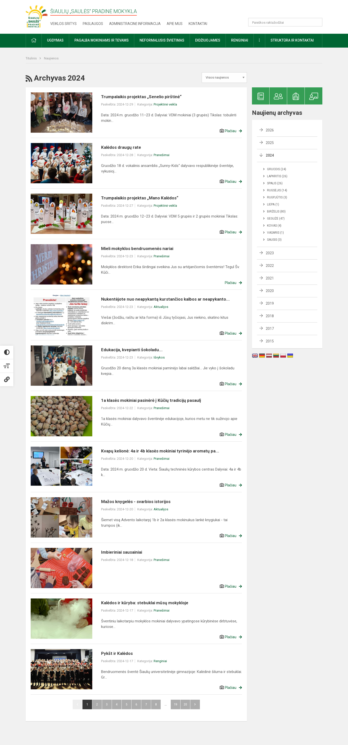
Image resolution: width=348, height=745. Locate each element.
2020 (270, 291)
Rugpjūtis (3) (277, 197)
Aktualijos (161, 307)
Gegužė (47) (276, 218)
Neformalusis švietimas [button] (162, 40)
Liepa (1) (273, 204)
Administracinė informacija (135, 24)
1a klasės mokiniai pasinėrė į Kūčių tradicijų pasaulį (151, 400)
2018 (270, 316)
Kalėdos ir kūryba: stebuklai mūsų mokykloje (144, 602)
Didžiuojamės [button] (207, 40)
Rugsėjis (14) (277, 190)
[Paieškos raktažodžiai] (285, 22)
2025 (270, 143)
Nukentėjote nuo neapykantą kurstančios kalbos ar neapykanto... (165, 299)
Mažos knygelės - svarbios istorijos (135, 501)
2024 (270, 155)
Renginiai (160, 661)
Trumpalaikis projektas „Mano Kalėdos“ (139, 197)
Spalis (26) (275, 183)
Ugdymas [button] (55, 40)
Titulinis (31, 58)
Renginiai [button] (239, 40)
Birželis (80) (276, 211)
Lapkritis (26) (277, 176)
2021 (270, 278)
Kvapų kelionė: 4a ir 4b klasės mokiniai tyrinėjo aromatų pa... (160, 450)
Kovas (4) (274, 225)
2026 (270, 130)
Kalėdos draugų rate (121, 147)
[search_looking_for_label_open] (317, 22)
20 (185, 704)
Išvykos (159, 357)
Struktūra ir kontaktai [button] (292, 40)
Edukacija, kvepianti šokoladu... (132, 349)
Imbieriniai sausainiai (121, 552)
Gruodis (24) (276, 169)
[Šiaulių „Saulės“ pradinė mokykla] (38, 16)
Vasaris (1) (275, 232)
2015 (270, 341)
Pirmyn (195, 704)
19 (175, 704)
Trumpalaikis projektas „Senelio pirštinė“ (141, 96)
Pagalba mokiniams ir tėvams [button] (101, 40)
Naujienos (51, 58)
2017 (270, 329)
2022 (270, 266)
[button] (288, 11)
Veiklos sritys (63, 24)
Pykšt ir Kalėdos (117, 653)
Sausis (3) (274, 239)
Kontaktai (198, 24)
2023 (270, 253)
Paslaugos (93, 24)
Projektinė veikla (165, 104)
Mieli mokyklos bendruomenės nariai (137, 248)
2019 (270, 303)
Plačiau (230, 131)
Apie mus (175, 24)
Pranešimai (161, 155)
